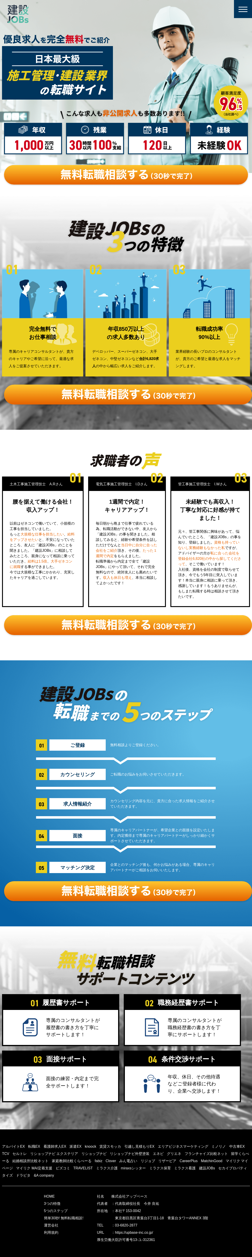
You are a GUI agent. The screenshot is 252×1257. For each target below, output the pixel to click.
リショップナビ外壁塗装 (129, 1154)
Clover (111, 1161)
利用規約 (51, 1232)
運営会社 (51, 1225)
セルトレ (19, 1154)
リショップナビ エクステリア (54, 1154)
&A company (44, 1175)
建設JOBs (207, 1168)
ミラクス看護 (185, 1168)
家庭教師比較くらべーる (72, 1161)
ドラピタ (23, 1175)
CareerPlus (189, 1161)
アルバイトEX (13, 1146)
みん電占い (128, 1161)
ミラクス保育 (160, 1168)
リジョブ (148, 1161)
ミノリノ (218, 1146)
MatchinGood (211, 1161)
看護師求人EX (55, 1146)
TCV (5, 1154)
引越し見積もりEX (139, 1146)
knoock (90, 1146)
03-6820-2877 (126, 1225)
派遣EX (75, 1146)
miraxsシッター (133, 1168)
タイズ (7, 1175)
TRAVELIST (83, 1168)
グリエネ (174, 1154)
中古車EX (237, 1146)
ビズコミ (63, 1168)
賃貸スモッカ (110, 1146)
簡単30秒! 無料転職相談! (63, 1218)
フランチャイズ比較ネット (206, 1154)
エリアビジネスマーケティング (183, 1146)
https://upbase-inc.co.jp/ (134, 1232)
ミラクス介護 (107, 1168)
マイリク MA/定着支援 (34, 1168)
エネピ (158, 1154)
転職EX (34, 1146)
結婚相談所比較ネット (30, 1161)
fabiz (98, 1161)
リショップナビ (94, 1154)
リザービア (167, 1161)
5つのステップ (56, 1211)
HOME (49, 1196)
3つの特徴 (52, 1204)
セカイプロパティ (232, 1168)
